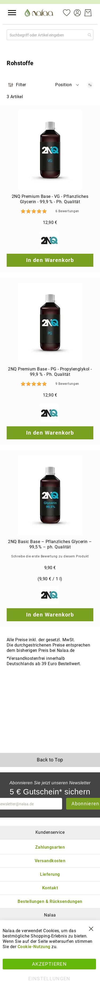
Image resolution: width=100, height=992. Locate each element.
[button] (12, 12)
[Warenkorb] (88, 12)
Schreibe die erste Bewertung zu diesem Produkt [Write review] (50, 556)
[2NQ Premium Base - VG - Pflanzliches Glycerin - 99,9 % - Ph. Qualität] (50, 150)
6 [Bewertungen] (67, 211)
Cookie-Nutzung (34, 946)
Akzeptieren (49, 964)
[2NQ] (50, 241)
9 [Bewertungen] (67, 384)
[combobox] (50, 35)
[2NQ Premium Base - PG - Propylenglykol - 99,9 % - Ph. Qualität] (50, 322)
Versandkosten (50, 860)
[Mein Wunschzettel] (66, 12)
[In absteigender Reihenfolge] (90, 85)
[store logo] (39, 13)
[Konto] (77, 12)
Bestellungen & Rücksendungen (50, 901)
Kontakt (50, 887)
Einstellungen (49, 978)
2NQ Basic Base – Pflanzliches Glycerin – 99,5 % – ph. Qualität (50, 544)
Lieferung (50, 874)
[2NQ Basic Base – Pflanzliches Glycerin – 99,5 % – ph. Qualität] (50, 495)
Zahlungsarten (50, 847)
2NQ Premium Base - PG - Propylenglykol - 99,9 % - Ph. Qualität (50, 371)
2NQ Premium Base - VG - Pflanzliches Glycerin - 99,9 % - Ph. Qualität (50, 199)
